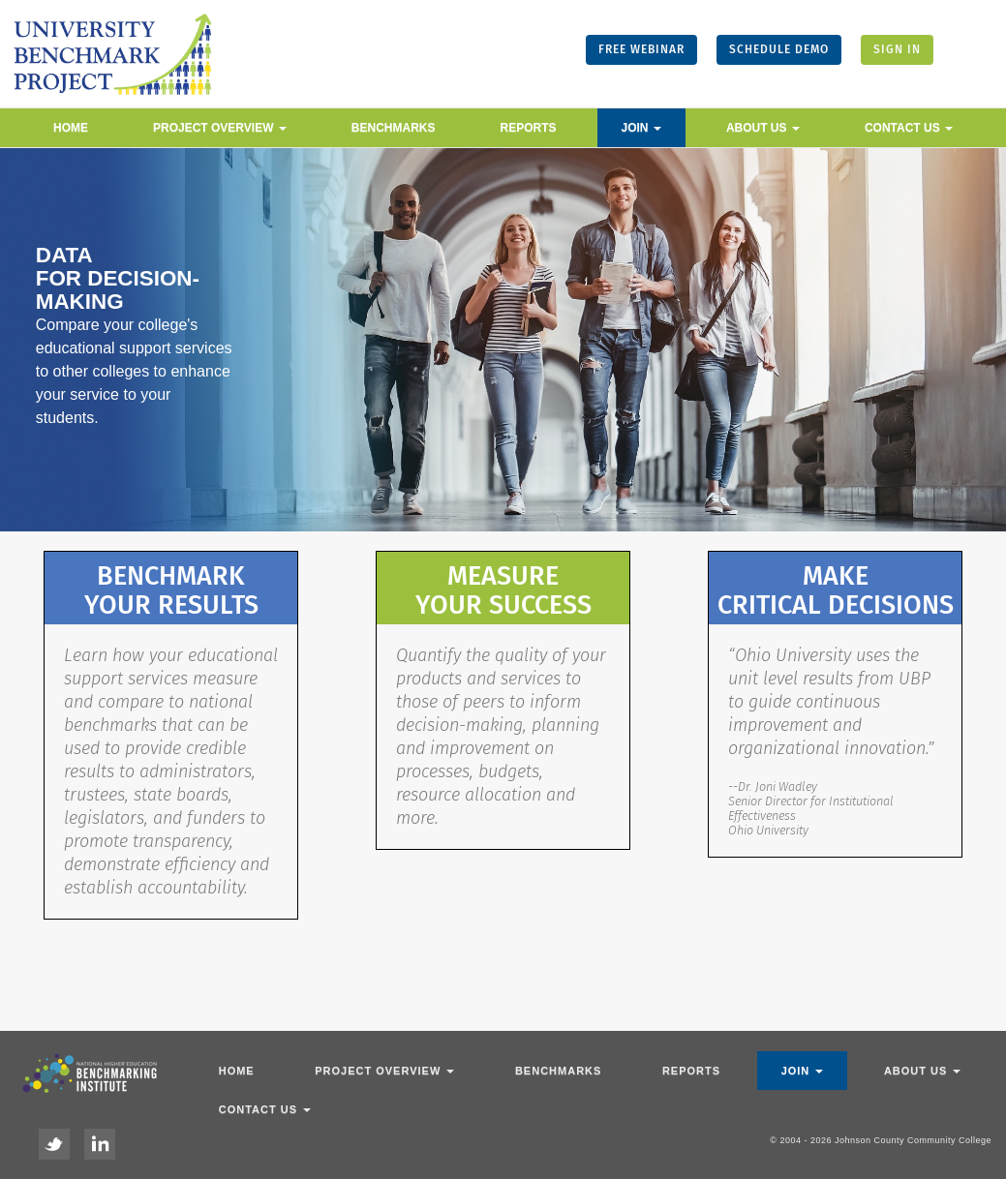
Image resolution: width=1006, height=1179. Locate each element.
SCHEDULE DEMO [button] (779, 49)
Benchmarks (393, 128)
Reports (529, 128)
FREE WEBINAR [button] (641, 49)
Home (70, 128)
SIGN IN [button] (897, 49)
